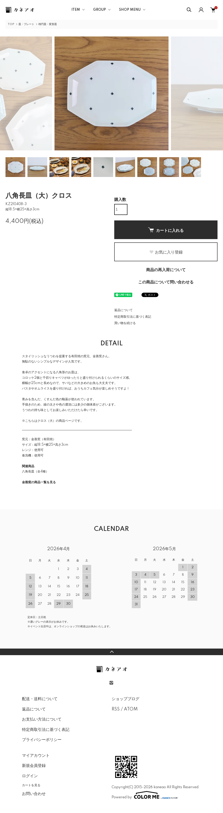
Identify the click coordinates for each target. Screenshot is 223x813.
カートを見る (31, 785)
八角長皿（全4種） (35, 471)
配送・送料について (40, 699)
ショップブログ (125, 699)
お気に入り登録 (166, 252)
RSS (116, 709)
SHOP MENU (130, 10)
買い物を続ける (125, 323)
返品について (123, 310)
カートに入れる (166, 230)
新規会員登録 (34, 766)
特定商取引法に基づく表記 (132, 317)
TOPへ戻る (111, 652)
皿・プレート (26, 24)
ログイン (30, 776)
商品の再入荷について (166, 270)
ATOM (131, 709)
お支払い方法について (42, 719)
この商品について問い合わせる (166, 282)
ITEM (75, 10)
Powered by (145, 795)
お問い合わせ (34, 794)
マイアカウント (36, 756)
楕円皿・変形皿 (47, 24)
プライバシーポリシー (42, 740)
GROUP (99, 10)
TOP (11, 24)
